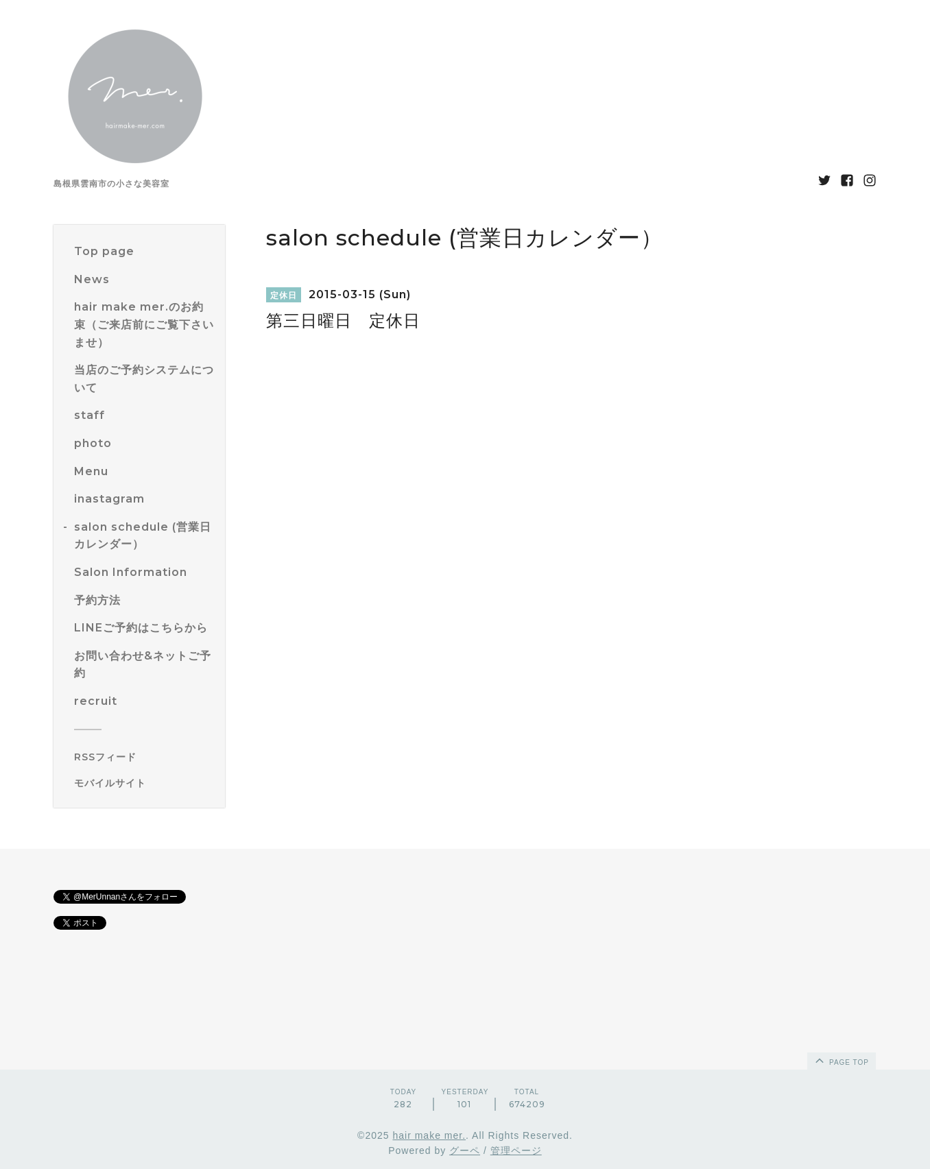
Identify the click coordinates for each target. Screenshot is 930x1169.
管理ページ (516, 1150)
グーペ (464, 1150)
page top (841, 1060)
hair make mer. (429, 1135)
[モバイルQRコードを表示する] (144, 783)
